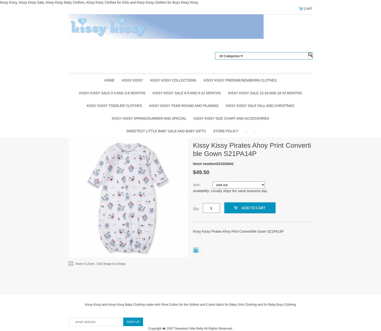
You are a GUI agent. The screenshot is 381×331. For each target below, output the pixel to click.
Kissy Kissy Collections (173, 80)
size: (197, 185)
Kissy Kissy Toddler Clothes (114, 106)
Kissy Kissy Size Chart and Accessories (231, 118)
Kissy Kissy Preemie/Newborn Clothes (240, 80)
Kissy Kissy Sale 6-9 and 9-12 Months (187, 93)
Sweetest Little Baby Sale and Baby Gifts (166, 131)
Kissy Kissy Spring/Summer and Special (149, 118)
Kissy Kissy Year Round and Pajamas (183, 106)
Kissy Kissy (132, 80)
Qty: (196, 209)
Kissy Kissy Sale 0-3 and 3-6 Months (112, 93)
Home (109, 80)
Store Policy (225, 131)
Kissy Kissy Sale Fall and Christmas (260, 106)
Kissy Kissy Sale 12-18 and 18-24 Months (265, 93)
